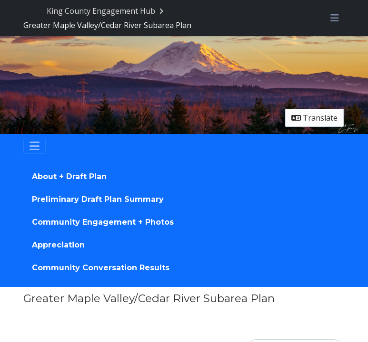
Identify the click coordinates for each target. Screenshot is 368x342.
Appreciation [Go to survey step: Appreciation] (58, 244)
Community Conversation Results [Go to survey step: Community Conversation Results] (100, 267)
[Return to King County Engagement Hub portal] (106, 11)
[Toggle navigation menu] (334, 18)
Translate (314, 118)
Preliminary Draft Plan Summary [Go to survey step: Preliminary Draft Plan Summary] (98, 199)
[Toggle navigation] (34, 146)
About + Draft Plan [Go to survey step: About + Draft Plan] (69, 176)
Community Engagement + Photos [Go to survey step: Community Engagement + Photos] (103, 222)
